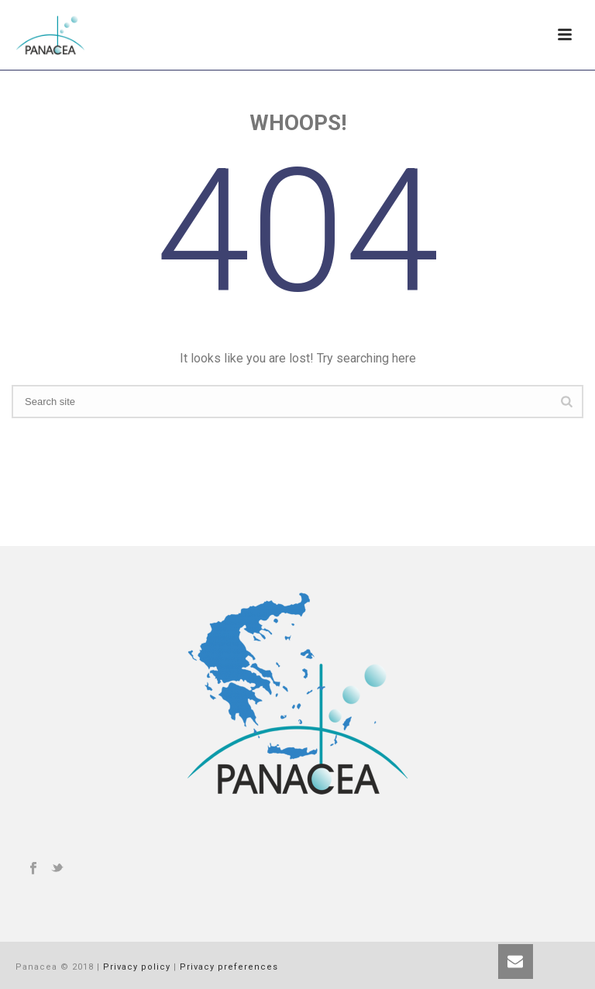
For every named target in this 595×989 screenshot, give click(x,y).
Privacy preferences (229, 967)
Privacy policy (136, 967)
